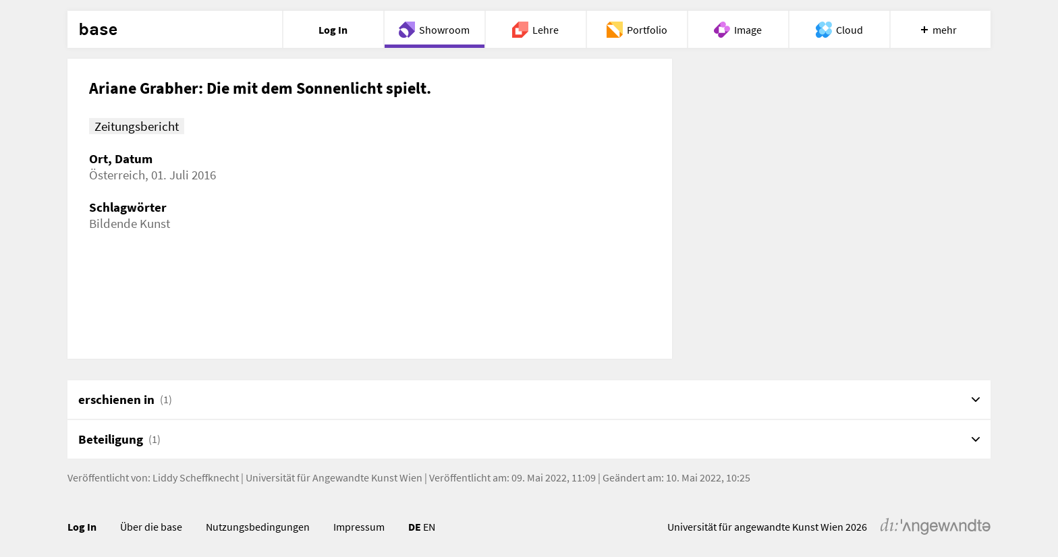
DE (414, 526)
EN (429, 526)
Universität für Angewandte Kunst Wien (334, 477)
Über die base (151, 526)
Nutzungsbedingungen (258, 526)
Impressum (359, 526)
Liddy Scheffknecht (195, 477)
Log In (81, 526)
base (97, 30)
